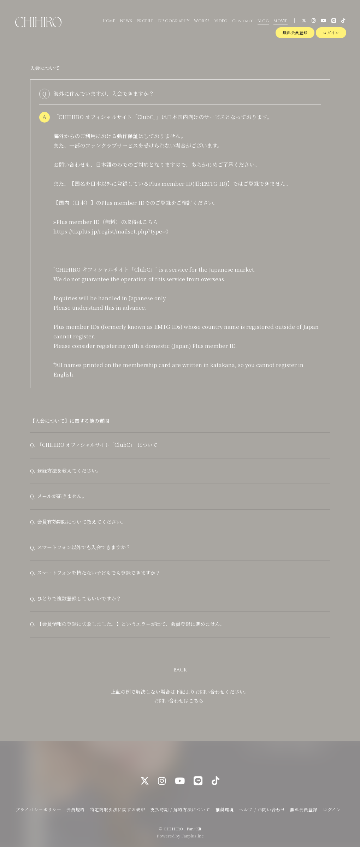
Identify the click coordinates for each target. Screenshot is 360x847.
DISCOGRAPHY (173, 21)
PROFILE (145, 21)
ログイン (331, 32)
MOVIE (280, 21)
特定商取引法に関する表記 (117, 809)
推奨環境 (225, 809)
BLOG (263, 21)
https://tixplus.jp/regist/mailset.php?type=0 (111, 231)
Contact (242, 21)
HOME (109, 21)
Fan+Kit (194, 828)
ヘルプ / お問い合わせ (262, 809)
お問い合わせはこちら (178, 700)
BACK (180, 670)
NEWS (126, 21)
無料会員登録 (295, 32)
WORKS (201, 21)
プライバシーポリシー (38, 809)
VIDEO (221, 21)
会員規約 (75, 809)
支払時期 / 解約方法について (181, 809)
